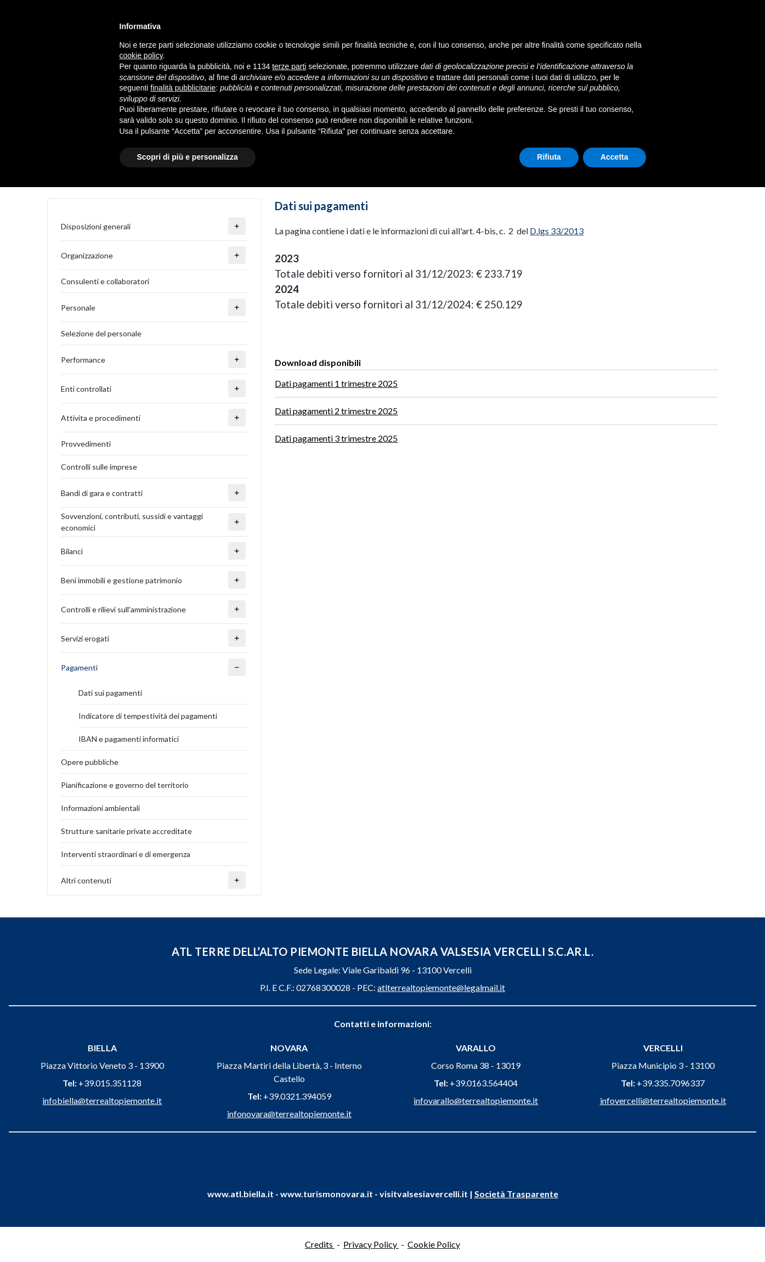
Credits (320, 1244)
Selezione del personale (101, 333)
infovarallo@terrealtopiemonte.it (475, 1100)
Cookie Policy (433, 1244)
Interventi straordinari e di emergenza (125, 854)
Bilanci (72, 551)
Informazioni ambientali (100, 808)
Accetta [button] (614, 157)
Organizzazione (87, 255)
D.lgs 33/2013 (556, 231)
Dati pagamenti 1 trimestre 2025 (336, 383)
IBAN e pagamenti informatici (128, 738)
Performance (83, 359)
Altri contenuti (86, 880)
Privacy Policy (371, 1244)
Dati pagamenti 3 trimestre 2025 (336, 438)
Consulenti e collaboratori (105, 281)
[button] (237, 226)
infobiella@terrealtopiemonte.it (102, 1100)
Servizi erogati (85, 638)
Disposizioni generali (96, 226)
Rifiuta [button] (549, 157)
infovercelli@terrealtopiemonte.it (663, 1100)
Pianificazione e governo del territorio (125, 785)
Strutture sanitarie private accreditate (126, 831)
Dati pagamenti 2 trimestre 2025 (336, 410)
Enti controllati (86, 388)
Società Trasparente (516, 1193)
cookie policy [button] (141, 55)
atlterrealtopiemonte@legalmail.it (441, 987)
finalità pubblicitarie (183, 87)
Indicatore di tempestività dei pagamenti (147, 715)
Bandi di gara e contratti (102, 493)
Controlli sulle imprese (99, 466)
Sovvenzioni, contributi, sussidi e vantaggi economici (132, 521)
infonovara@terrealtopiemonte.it (289, 1113)
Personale (78, 307)
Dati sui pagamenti (110, 692)
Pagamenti (79, 667)
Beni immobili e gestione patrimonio (121, 580)
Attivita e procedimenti (100, 417)
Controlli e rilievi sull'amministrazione (123, 609)
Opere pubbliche (89, 762)
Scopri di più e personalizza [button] (187, 157)
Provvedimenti (86, 443)
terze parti (289, 66)
